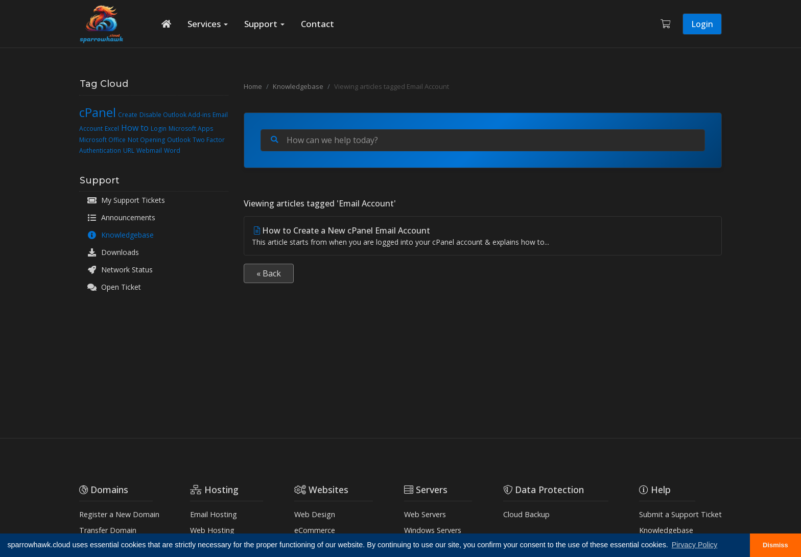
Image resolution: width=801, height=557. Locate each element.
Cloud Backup (526, 514)
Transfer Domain (107, 530)
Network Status (120, 270)
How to (135, 127)
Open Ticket (114, 287)
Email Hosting (213, 514)
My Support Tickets (126, 200)
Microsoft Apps (191, 128)
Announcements (121, 218)
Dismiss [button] (775, 545)
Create (127, 114)
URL (128, 150)
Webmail (149, 150)
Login (702, 24)
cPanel (97, 112)
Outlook (179, 139)
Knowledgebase (120, 235)
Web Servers (425, 514)
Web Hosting (212, 530)
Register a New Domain (119, 514)
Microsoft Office (102, 139)
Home (253, 86)
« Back (268, 273)
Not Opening (146, 139)
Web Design (314, 514)
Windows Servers (432, 530)
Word (172, 150)
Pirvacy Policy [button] (695, 545)
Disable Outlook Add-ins (174, 114)
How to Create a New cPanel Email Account (483, 236)
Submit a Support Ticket (680, 514)
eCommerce (314, 530)
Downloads (113, 252)
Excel (112, 128)
